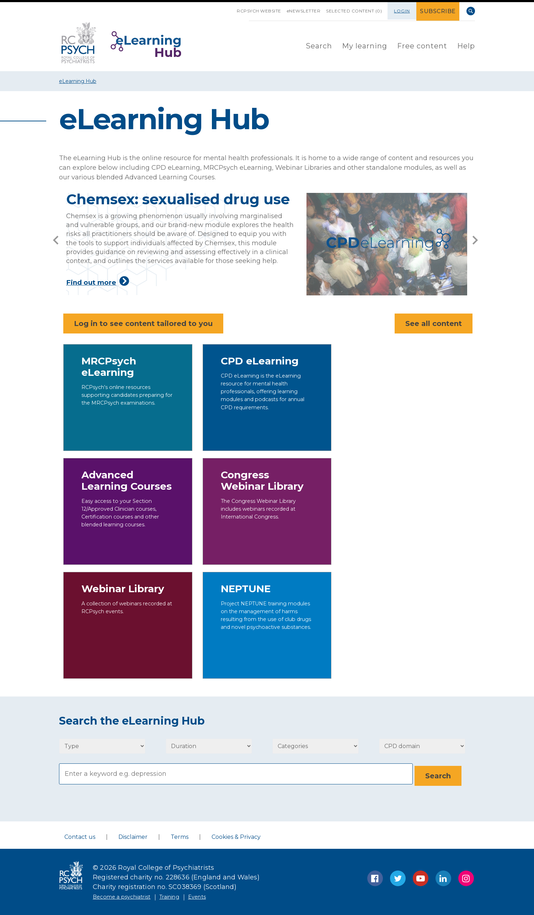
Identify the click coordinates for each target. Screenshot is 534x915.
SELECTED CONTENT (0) (350, 11)
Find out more (190, 281)
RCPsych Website (242, 11)
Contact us (79, 834)
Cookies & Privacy (236, 834)
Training (188, 894)
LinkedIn (443, 876)
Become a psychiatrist (129, 894)
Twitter (398, 876)
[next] (475, 238)
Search (470, 11)
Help (466, 45)
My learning (364, 45)
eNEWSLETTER (293, 11)
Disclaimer (133, 834)
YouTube (420, 876)
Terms (179, 834)
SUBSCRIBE (440, 11)
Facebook (375, 876)
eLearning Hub (77, 81)
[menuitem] (319, 45)
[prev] (55, 238)
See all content (430, 323)
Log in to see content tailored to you (143, 323)
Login (406, 11)
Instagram (466, 876)
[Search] (236, 773)
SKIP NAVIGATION (208, 8)
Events (221, 894)
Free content (422, 45)
